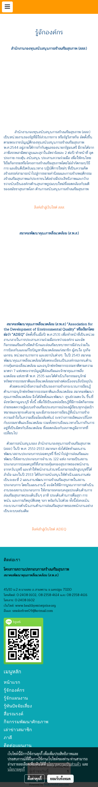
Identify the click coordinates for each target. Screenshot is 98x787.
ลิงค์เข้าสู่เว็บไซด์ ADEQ (49, 529)
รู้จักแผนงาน (16, 698)
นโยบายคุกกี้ (16, 769)
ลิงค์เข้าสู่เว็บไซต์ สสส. (49, 207)
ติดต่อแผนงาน (17, 745)
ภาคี (8, 737)
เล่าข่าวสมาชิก (18, 729)
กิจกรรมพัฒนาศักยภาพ (26, 721)
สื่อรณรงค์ (13, 713)
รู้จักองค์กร (14, 690)
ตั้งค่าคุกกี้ (35, 778)
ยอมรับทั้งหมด (60, 778)
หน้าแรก (12, 682)
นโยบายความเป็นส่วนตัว (64, 764)
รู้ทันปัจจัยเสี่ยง (18, 705)
